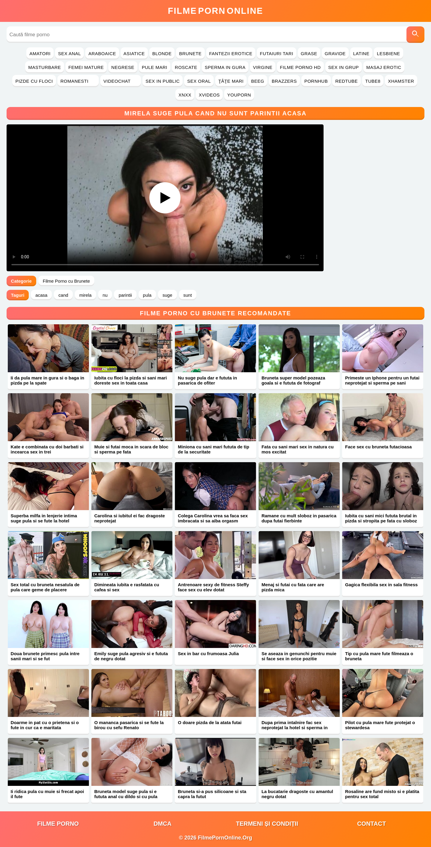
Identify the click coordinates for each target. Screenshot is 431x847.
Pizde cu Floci (34, 81)
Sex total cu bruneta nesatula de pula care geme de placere (45, 587)
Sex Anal (69, 53)
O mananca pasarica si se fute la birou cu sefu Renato (129, 725)
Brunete (190, 53)
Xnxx (184, 94)
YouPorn (239, 94)
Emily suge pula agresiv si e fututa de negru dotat (131, 656)
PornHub (316, 81)
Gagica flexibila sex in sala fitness (381, 584)
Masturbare (44, 67)
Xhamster (401, 81)
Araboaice (102, 53)
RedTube (346, 81)
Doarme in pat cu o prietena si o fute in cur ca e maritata (45, 725)
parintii (125, 295)
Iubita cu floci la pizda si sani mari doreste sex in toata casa (130, 380)
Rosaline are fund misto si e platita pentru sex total (382, 794)
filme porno (58, 823)
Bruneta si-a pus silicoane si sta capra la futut (212, 794)
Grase (309, 53)
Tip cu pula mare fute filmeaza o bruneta (379, 656)
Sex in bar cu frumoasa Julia (208, 653)
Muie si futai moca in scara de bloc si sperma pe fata (131, 449)
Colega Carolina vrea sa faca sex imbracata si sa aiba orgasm (213, 518)
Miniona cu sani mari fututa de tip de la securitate (213, 449)
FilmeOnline (215, 11)
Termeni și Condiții (267, 823)
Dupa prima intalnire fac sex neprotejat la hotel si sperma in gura (295, 727)
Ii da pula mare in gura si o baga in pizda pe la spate (47, 380)
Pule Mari (154, 67)
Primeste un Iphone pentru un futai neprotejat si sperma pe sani (382, 380)
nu (105, 295)
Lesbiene (388, 53)
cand (63, 295)
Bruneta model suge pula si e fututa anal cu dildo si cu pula (125, 794)
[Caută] (415, 34)
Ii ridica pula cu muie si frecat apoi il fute (47, 794)
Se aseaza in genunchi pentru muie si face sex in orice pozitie (299, 656)
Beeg (257, 81)
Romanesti (78, 81)
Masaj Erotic (383, 67)
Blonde (162, 53)
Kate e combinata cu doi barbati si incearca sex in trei (47, 449)
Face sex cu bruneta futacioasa (378, 446)
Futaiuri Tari (276, 53)
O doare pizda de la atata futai (210, 722)
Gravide (335, 53)
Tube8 (372, 81)
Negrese (122, 67)
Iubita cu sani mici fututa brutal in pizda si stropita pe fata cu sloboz (381, 518)
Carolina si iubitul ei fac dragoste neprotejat (129, 518)
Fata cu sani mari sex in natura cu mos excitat (298, 449)
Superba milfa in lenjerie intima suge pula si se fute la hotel (44, 518)
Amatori (39, 53)
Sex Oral (199, 81)
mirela (85, 295)
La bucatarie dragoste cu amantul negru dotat (297, 794)
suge (167, 295)
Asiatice (134, 53)
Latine (361, 53)
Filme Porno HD (300, 67)
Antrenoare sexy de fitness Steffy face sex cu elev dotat (213, 587)
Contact (371, 823)
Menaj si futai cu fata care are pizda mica (293, 587)
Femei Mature (86, 67)
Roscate (186, 67)
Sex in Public (162, 81)
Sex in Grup (343, 67)
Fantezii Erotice (231, 53)
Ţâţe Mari (231, 81)
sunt (187, 295)
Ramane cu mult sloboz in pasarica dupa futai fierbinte (299, 518)
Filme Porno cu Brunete (66, 281)
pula (147, 295)
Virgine (262, 67)
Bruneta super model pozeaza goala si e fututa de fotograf (293, 380)
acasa (41, 295)
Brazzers (284, 81)
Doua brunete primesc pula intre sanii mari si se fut (45, 656)
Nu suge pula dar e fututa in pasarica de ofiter (207, 380)
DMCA (163, 823)
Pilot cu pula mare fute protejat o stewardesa (380, 725)
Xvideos (209, 94)
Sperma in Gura (225, 67)
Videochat (120, 81)
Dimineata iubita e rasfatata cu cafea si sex (126, 587)
